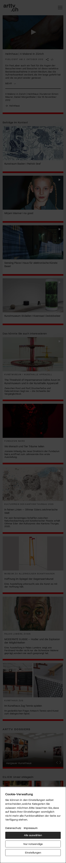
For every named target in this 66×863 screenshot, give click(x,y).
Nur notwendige (33, 843)
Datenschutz (13, 827)
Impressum (30, 827)
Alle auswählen (33, 835)
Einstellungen (33, 852)
